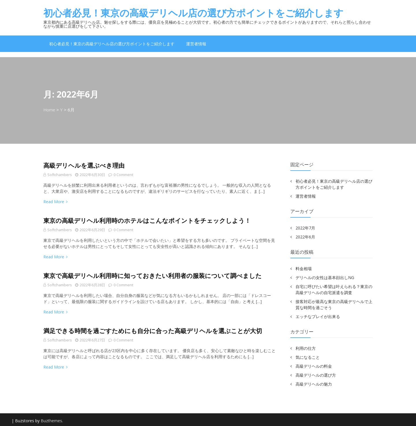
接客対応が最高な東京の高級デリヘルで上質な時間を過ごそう (334, 304)
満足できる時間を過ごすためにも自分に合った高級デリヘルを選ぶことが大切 (152, 331)
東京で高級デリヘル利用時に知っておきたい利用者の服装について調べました (152, 276)
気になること (308, 357)
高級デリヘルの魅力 (314, 384)
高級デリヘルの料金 (314, 366)
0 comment (121, 174)
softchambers (59, 174)
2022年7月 (305, 228)
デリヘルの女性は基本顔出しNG (325, 277)
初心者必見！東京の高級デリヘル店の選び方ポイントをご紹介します (193, 12)
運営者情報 (196, 43)
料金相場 (304, 268)
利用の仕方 (306, 348)
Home (49, 110)
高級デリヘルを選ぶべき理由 (84, 165)
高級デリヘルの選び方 (316, 375)
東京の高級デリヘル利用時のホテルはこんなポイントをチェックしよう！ (147, 220)
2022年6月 (305, 237)
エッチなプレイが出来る (318, 316)
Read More (55, 201)
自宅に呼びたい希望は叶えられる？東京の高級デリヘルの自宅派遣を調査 (334, 289)
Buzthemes (51, 420)
